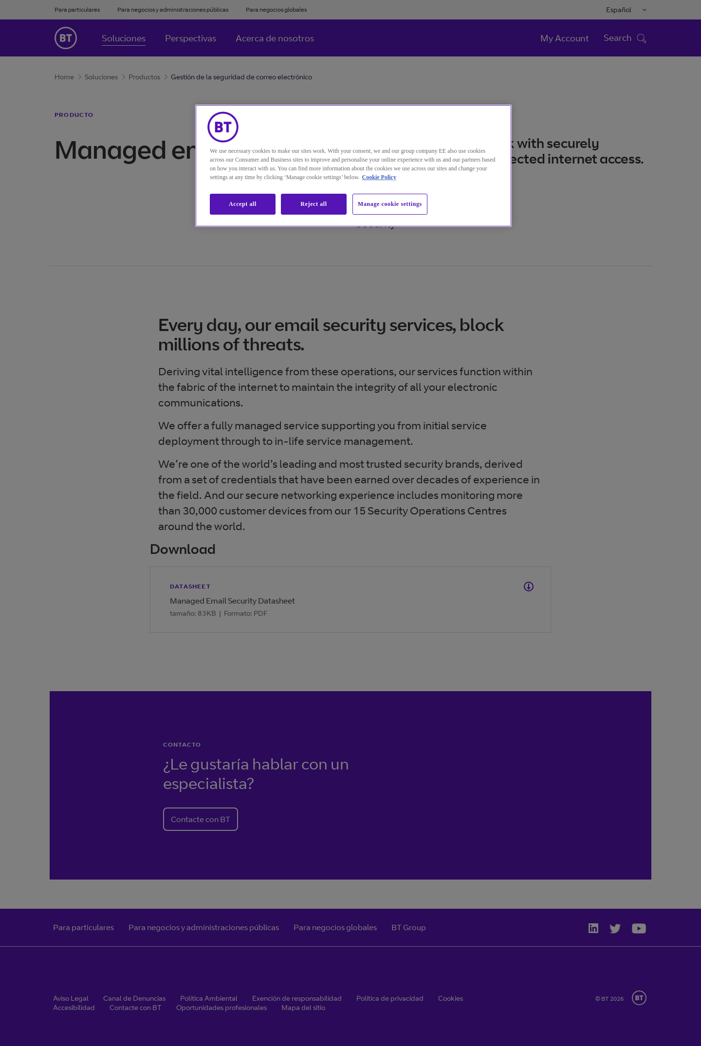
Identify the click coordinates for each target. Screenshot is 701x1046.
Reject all (313, 204)
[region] (353, 166)
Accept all (243, 204)
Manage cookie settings (390, 204)
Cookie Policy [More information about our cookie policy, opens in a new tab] (379, 177)
